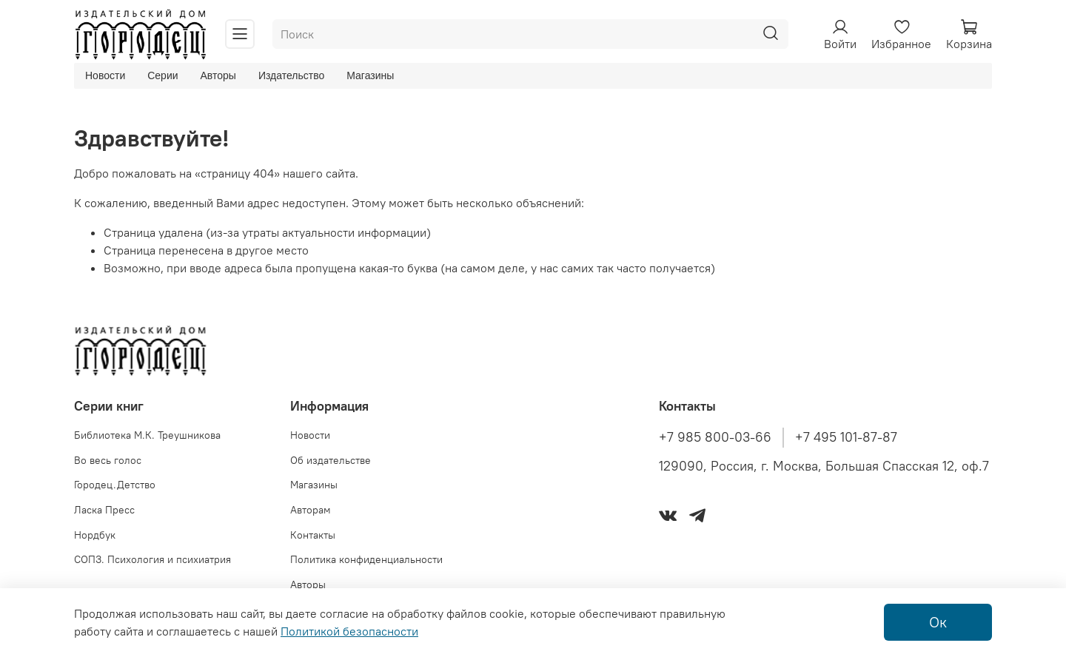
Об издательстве (330, 460)
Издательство (291, 75)
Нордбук (94, 535)
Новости (105, 75)
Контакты (312, 535)
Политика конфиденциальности (366, 559)
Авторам (310, 509)
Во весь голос (107, 460)
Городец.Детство (114, 484)
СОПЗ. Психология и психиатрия (152, 559)
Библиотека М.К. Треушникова (147, 435)
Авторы (218, 75)
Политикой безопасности (349, 631)
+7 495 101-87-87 (846, 437)
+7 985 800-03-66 (715, 437)
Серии (162, 75)
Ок (938, 622)
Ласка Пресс (104, 509)
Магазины (370, 75)
